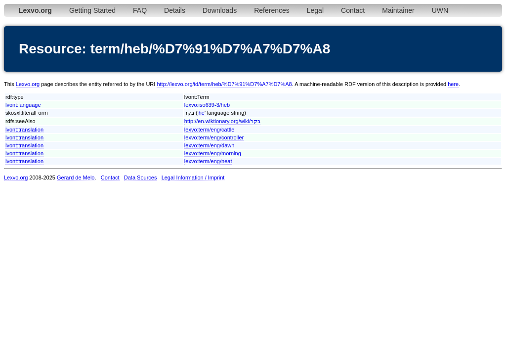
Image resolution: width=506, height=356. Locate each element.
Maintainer (398, 10)
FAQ (140, 10)
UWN (440, 10)
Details (174, 10)
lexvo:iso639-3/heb (207, 105)
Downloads (220, 10)
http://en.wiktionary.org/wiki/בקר (222, 121)
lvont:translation (24, 130)
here (453, 84)
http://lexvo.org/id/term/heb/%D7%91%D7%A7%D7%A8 (224, 84)
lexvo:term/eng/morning (212, 153)
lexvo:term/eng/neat (208, 161)
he (202, 113)
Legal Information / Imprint (193, 177)
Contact (353, 10)
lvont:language (23, 105)
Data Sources (140, 177)
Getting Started (92, 10)
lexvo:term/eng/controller (214, 137)
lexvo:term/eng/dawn (209, 145)
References (272, 10)
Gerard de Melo (75, 177)
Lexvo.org (28, 84)
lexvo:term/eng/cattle (209, 130)
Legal (315, 10)
